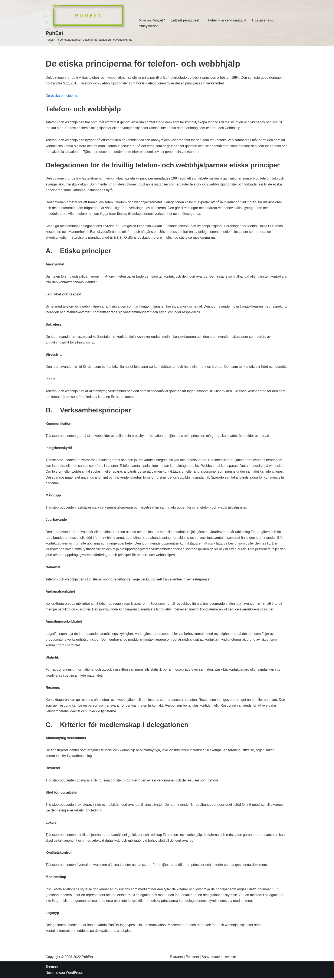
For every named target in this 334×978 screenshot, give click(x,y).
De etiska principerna (62, 95)
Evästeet (192, 957)
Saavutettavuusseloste (219, 957)
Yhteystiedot (148, 26)
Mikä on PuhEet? (152, 20)
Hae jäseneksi (263, 20)
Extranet (176, 957)
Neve (49, 972)
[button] (201, 20)
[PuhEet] (89, 23)
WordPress (74, 972)
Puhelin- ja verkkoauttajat (227, 20)
